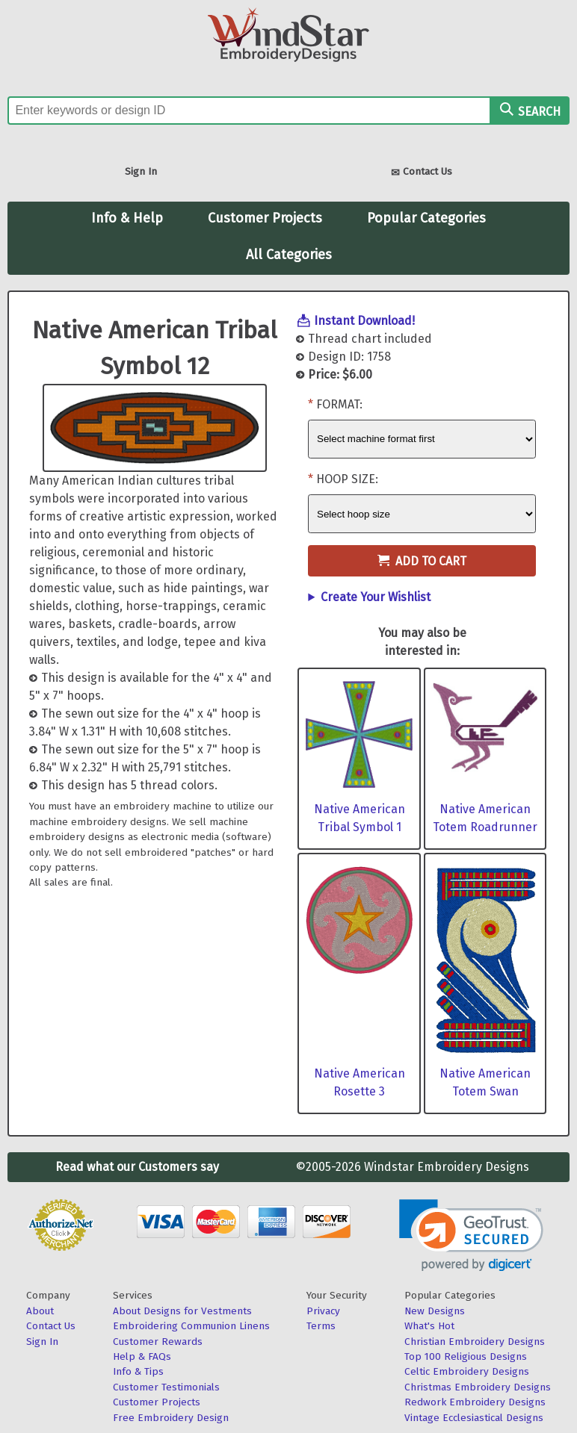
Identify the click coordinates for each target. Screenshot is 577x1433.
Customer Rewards (158, 1341)
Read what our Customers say (137, 1167)
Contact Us (421, 172)
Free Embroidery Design (171, 1417)
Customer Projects (265, 218)
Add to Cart (421, 561)
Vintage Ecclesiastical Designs (473, 1417)
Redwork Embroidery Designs (475, 1402)
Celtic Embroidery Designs (466, 1371)
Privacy (323, 1311)
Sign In (141, 171)
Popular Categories (426, 218)
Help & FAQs (142, 1356)
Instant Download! (364, 321)
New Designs (434, 1311)
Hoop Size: (347, 479)
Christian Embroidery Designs (474, 1341)
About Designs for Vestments (182, 1311)
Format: (339, 404)
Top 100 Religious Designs (465, 1356)
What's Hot (429, 1325)
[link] (471, 1235)
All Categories (289, 254)
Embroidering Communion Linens (191, 1325)
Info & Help (127, 218)
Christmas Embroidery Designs (477, 1387)
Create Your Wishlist (376, 597)
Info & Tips (138, 1371)
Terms (321, 1325)
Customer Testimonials (166, 1387)
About (40, 1311)
